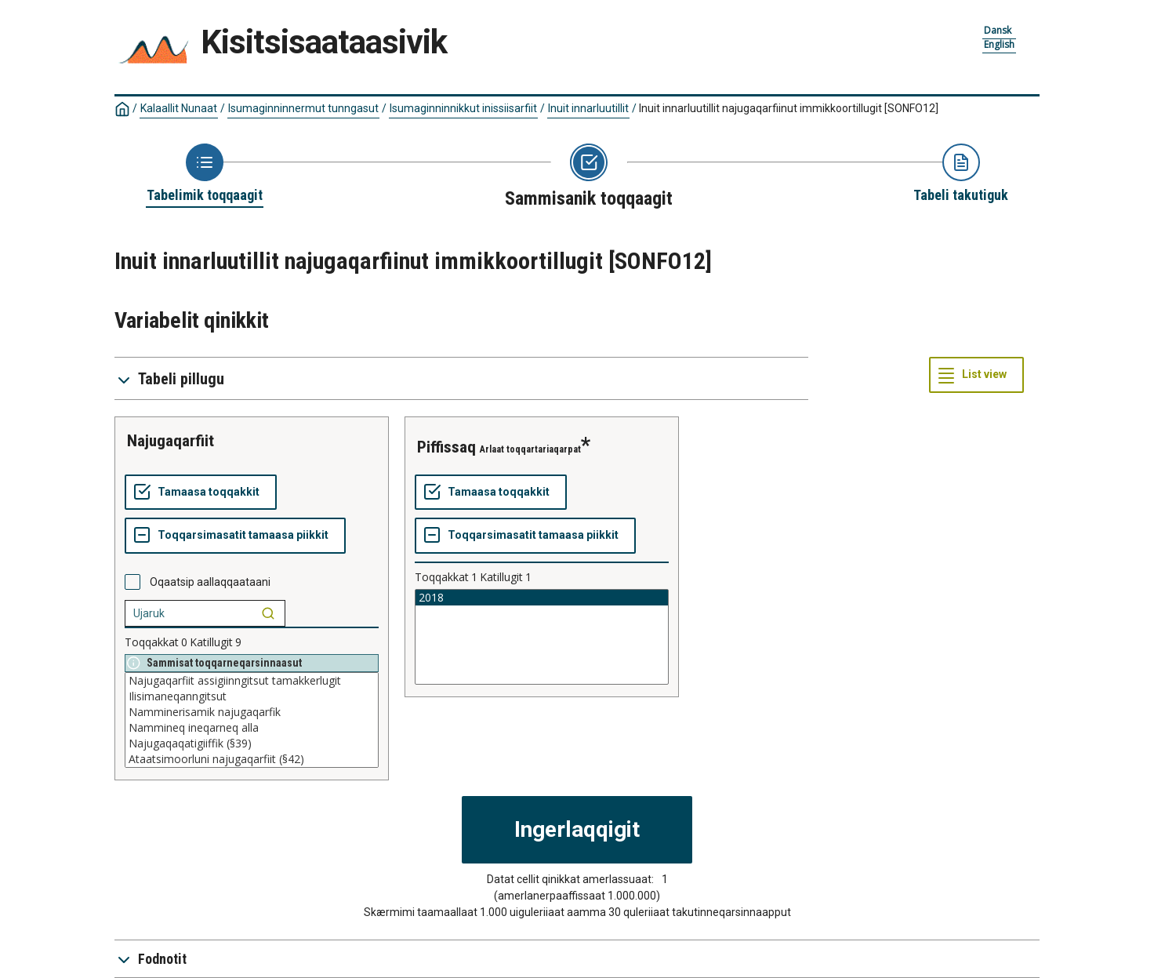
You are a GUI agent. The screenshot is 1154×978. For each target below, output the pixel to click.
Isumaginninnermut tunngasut (303, 108)
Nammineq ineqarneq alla (251, 728)
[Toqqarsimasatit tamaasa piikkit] (235, 536)
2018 (542, 597)
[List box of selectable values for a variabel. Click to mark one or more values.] (252, 720)
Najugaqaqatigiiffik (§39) (251, 743)
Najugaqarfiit (170, 440)
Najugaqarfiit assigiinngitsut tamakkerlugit (251, 681)
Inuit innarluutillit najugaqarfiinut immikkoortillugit (788, 108)
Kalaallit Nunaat (178, 108)
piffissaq (446, 447)
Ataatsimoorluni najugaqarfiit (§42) (251, 759)
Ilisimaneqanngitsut (251, 696)
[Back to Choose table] (204, 174)
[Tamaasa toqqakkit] (201, 492)
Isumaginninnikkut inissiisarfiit (463, 108)
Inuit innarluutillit (588, 108)
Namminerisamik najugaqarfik (251, 712)
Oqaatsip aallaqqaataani (210, 582)
